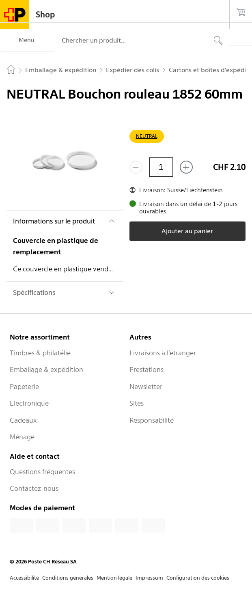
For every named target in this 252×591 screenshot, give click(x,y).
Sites (136, 403)
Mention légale (114, 578)
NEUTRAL (146, 136)
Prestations (146, 369)
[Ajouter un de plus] (186, 167)
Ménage (22, 437)
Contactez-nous (34, 488)
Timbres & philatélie (40, 353)
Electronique (29, 403)
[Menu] (27, 40)
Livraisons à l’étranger (162, 353)
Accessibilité (24, 578)
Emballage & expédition (46, 369)
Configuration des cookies (197, 578)
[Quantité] (161, 167)
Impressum (149, 578)
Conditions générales (67, 578)
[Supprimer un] (135, 167)
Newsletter (145, 387)
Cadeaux (23, 420)
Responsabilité (151, 420)
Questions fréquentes (42, 472)
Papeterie (24, 387)
